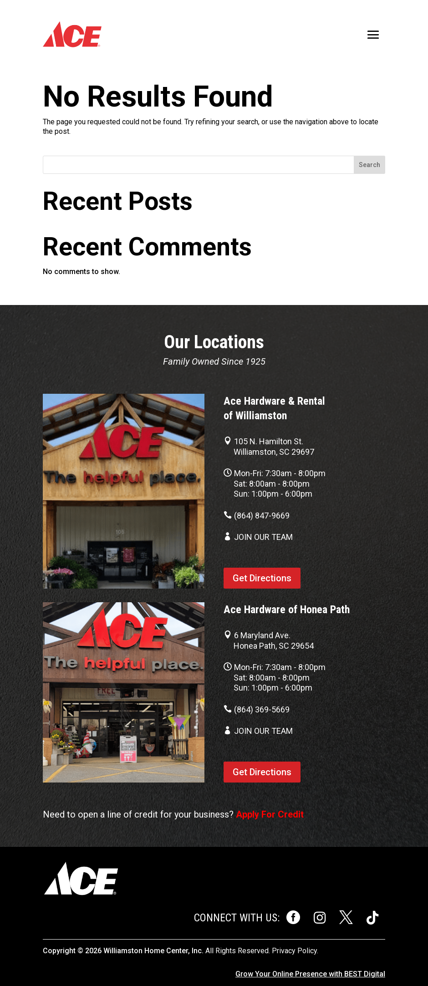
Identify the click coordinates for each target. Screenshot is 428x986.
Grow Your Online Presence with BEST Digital (310, 974)
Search (369, 164)
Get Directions (262, 578)
